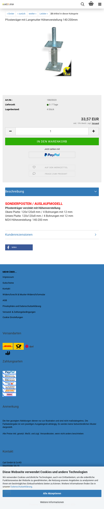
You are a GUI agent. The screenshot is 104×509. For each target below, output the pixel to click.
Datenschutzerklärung (21, 486)
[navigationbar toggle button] (99, 4)
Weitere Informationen (52, 502)
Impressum (8, 277)
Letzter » (44, 13)
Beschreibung (14, 191)
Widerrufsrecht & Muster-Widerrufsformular (24, 294)
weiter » (32, 13)
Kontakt (6, 288)
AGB (5, 300)
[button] (19, 247)
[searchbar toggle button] (82, 4)
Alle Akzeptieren (52, 493)
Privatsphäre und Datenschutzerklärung (22, 306)
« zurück (21, 13)
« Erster (10, 13)
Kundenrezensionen (19, 234)
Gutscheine (8, 283)
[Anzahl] (52, 131)
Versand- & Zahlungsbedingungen (19, 312)
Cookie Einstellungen (13, 317)
